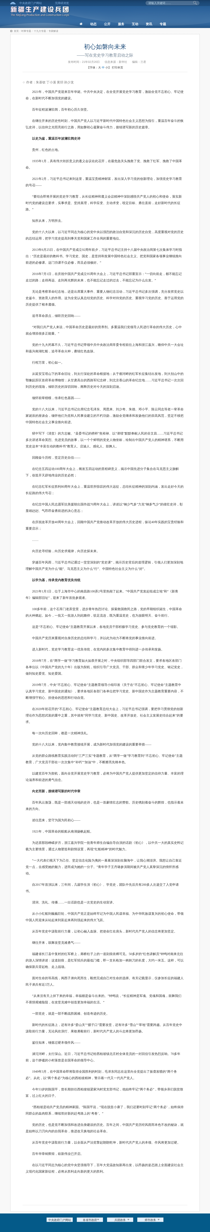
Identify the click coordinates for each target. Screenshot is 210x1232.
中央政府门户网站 (30, 3)
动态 (93, 24)
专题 (163, 24)
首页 (16, 31)
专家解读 (53, 31)
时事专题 (26, 31)
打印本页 (117, 67)
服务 (121, 24)
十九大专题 (40, 31)
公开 (107, 24)
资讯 (149, 24)
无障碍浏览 (62, 3)
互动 (135, 24)
